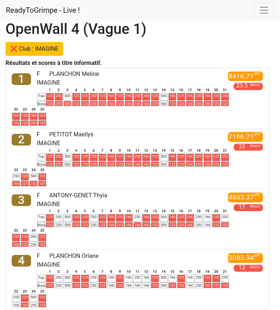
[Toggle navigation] (264, 10)
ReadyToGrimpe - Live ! (43, 10)
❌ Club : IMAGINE (34, 48)
